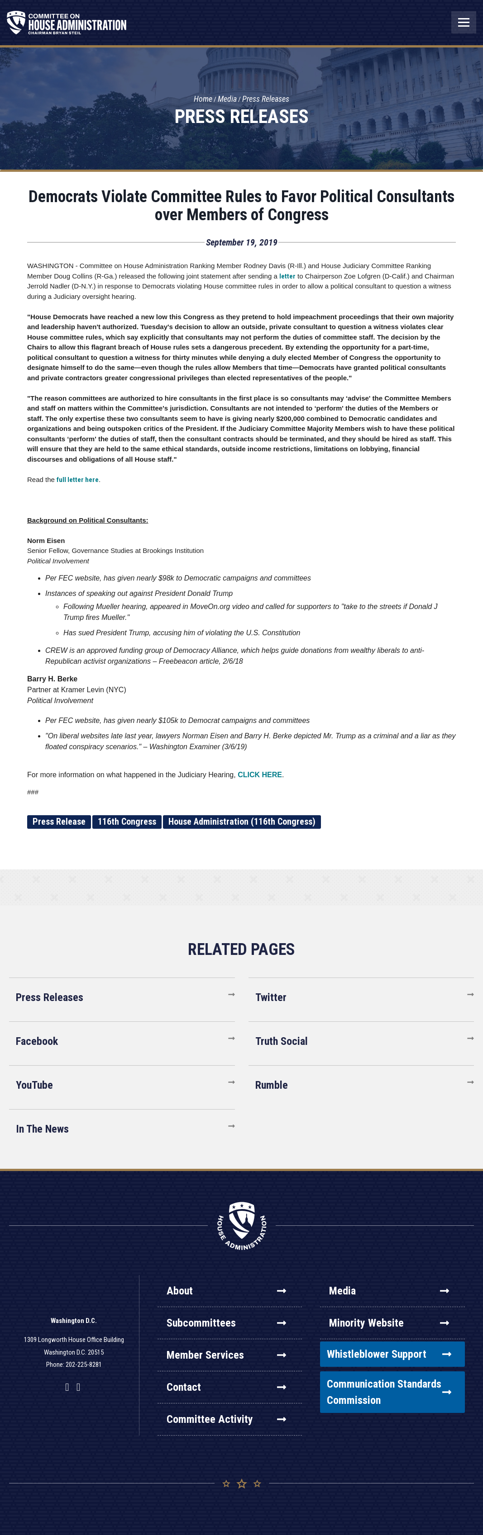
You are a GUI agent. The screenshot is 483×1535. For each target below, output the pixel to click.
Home (203, 99)
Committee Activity (227, 1419)
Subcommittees (227, 1323)
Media (227, 99)
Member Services (227, 1355)
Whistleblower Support (389, 1354)
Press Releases (265, 99)
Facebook (37, 1041)
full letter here (78, 480)
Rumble (271, 1085)
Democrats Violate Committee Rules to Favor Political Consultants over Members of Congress (241, 205)
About (227, 1291)
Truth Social (281, 1041)
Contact (227, 1387)
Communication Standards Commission (389, 1392)
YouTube (34, 1085)
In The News (42, 1129)
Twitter (271, 997)
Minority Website (389, 1323)
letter (287, 276)
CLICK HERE (260, 775)
